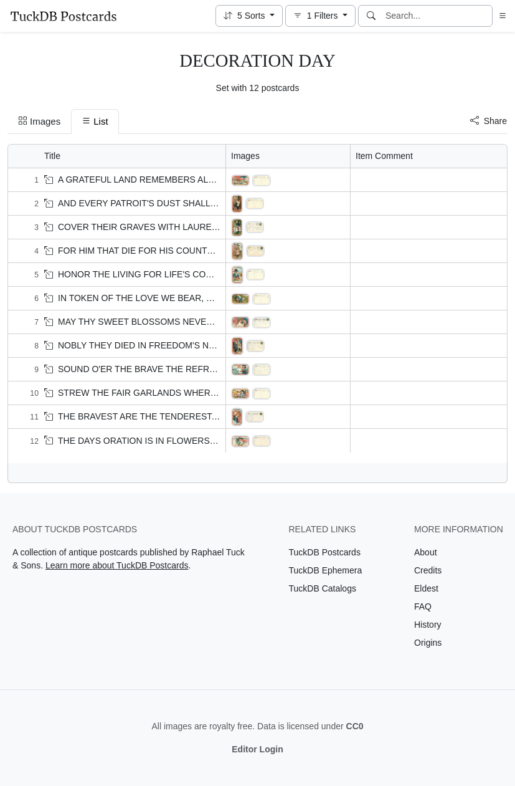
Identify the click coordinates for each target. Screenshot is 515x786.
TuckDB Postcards (325, 552)
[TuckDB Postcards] (63, 16)
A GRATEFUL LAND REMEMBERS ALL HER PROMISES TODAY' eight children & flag (219, 180)
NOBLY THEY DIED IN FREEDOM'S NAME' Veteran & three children (184, 345)
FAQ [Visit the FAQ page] (423, 606)
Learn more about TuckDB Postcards (117, 565)
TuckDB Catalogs (322, 588)
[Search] (371, 16)
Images (39, 121)
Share (488, 121)
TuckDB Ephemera (325, 570)
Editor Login (257, 749)
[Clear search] (484, 16)
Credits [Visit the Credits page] (428, 570)
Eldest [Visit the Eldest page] (426, 588)
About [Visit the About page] (425, 552)
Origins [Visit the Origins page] (428, 643)
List (95, 121)
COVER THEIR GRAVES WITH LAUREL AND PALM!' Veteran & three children (203, 227)
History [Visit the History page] (428, 625)
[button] (249, 16)
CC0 (355, 726)
